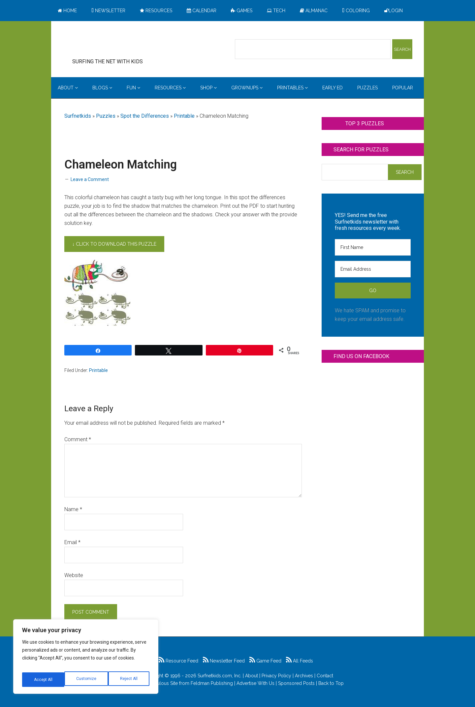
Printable (184, 116)
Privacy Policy (276, 675)
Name (73, 509)
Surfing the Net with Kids (117, 42)
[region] (85, 659)
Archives (304, 675)
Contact (325, 675)
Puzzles (105, 116)
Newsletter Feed (224, 660)
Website (73, 575)
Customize (43, 679)
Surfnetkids (77, 116)
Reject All (86, 679)
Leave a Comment (90, 179)
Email (72, 542)
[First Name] (373, 247)
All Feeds (299, 660)
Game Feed (265, 660)
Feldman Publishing (212, 683)
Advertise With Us (255, 683)
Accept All (129, 679)
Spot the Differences (144, 116)
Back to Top (331, 683)
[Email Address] (373, 269)
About (251, 675)
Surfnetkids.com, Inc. (219, 675)
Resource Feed (178, 660)
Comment (77, 439)
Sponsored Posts (296, 683)
